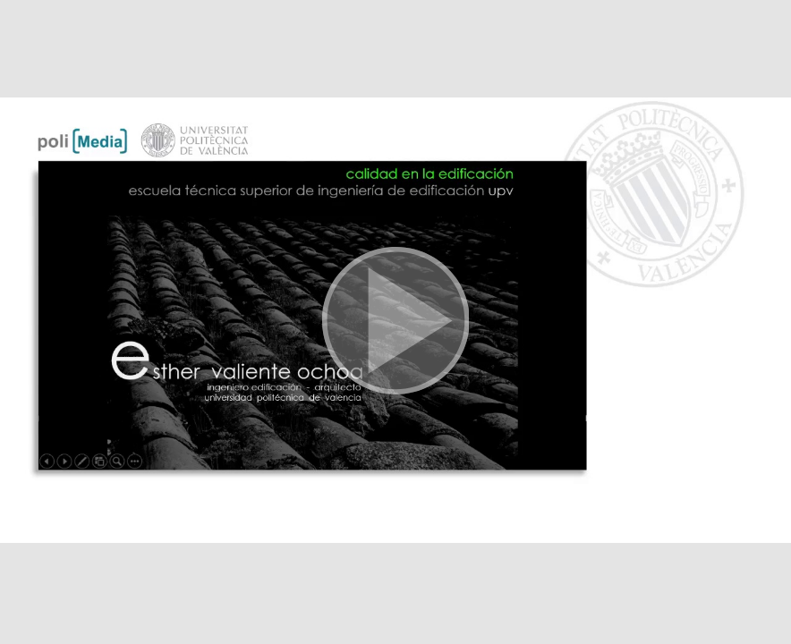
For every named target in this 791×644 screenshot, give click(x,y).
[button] (395, 322)
